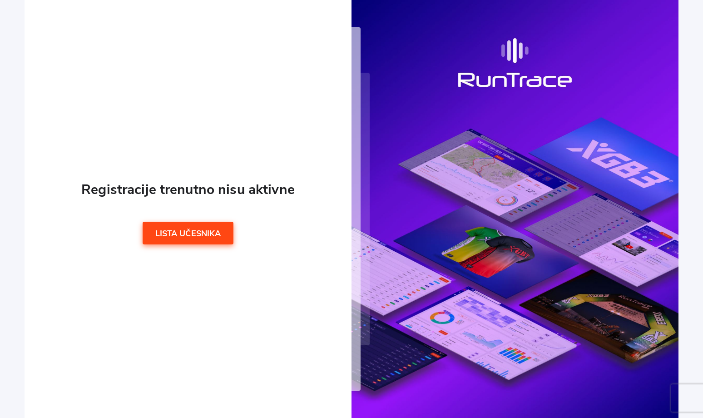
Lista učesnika (188, 234)
